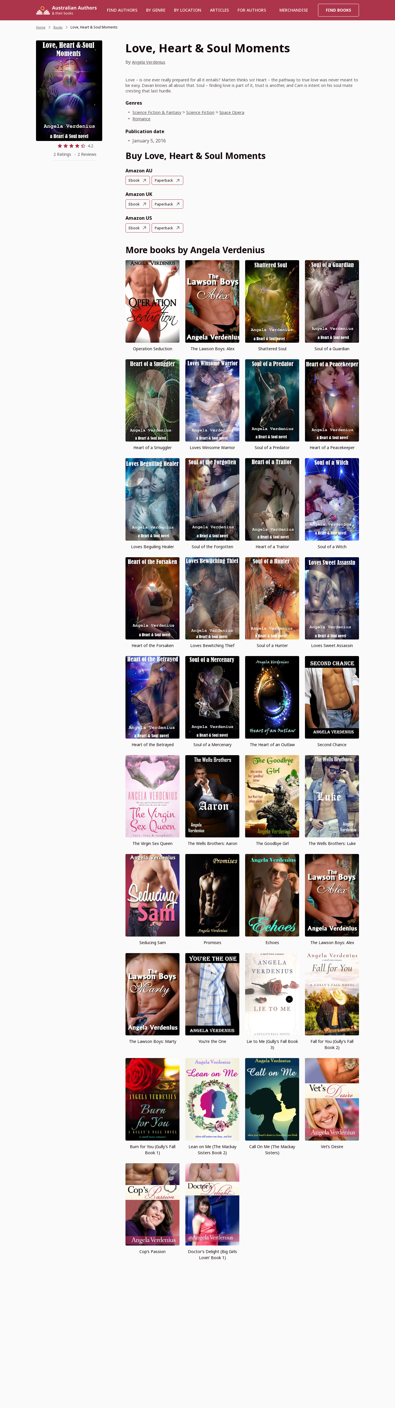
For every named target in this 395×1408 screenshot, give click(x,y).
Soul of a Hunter (272, 645)
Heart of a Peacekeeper (332, 447)
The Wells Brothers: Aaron (212, 843)
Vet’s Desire (332, 1145)
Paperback (166, 180)
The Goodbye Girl (272, 843)
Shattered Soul (272, 348)
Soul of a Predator (272, 447)
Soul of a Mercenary (212, 743)
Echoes (272, 941)
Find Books (338, 10)
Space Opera (242, 112)
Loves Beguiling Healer (152, 545)
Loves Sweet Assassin (332, 645)
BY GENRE (155, 10)
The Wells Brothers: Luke (332, 843)
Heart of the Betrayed (153, 743)
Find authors (122, 10)
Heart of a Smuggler (152, 447)
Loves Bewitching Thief (212, 645)
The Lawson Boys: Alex (212, 348)
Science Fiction (208, 112)
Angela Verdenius (151, 62)
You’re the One (212, 1041)
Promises (212, 941)
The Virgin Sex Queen (152, 843)
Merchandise (293, 10)
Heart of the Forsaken (153, 645)
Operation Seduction (152, 348)
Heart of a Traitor (272, 545)
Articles (219, 10)
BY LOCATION (187, 10)
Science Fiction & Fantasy (159, 112)
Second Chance (331, 743)
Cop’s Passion (152, 1251)
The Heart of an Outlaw (272, 743)
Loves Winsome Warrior (212, 447)
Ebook (135, 180)
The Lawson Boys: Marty (152, 1041)
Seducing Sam (152, 941)
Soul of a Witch (332, 545)
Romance (142, 118)
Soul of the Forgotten (212, 545)
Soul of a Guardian (332, 348)
